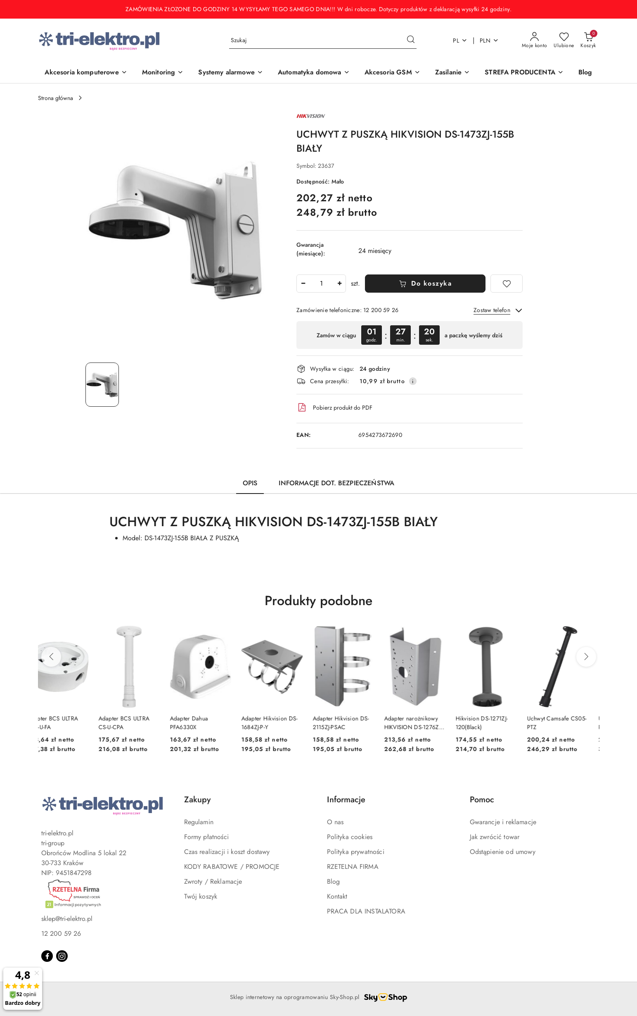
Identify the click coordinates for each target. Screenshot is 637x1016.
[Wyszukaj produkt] (323, 40)
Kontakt (337, 896)
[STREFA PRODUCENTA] (524, 72)
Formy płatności (206, 837)
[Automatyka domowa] (314, 72)
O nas (335, 822)
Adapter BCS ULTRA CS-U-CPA (135, 722)
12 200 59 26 (61, 933)
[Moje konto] (535, 40)
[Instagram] (62, 956)
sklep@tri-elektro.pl (66, 918)
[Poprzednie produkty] (51, 656)
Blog (333, 881)
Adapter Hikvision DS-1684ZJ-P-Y (280, 722)
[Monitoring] (163, 72)
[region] (409, 335)
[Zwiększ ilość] (339, 283)
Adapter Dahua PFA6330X (200, 722)
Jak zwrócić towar (495, 837)
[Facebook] (47, 956)
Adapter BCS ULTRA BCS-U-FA (63, 722)
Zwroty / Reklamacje (213, 881)
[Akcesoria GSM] (392, 72)
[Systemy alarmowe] (230, 72)
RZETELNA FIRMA (353, 866)
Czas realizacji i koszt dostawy (227, 851)
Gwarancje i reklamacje (503, 822)
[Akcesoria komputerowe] (85, 72)
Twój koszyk (201, 896)
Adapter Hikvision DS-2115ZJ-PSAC (352, 722)
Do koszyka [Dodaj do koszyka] (425, 283)
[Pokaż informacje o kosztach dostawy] (412, 381)
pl (460, 40)
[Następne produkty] (586, 656)
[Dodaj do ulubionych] (506, 283)
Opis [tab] (250, 483)
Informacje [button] (346, 800)
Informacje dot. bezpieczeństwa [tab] (336, 483)
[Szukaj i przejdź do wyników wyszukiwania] (411, 40)
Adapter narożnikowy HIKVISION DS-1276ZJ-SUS (424, 722)
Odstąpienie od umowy (502, 851)
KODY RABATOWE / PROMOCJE (232, 866)
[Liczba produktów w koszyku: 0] (588, 40)
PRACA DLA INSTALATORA (366, 911)
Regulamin (198, 822)
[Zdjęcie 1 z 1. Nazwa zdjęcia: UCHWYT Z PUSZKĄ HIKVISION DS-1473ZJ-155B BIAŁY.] (102, 385)
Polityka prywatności (355, 851)
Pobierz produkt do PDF (334, 408)
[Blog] (585, 72)
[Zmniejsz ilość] (303, 283)
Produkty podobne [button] (318, 600)
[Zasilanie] (452, 72)
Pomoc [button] (482, 800)
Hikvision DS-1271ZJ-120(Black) (493, 722)
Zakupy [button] (197, 800)
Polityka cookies (350, 837)
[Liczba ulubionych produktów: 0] (563, 40)
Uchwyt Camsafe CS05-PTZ (568, 722)
